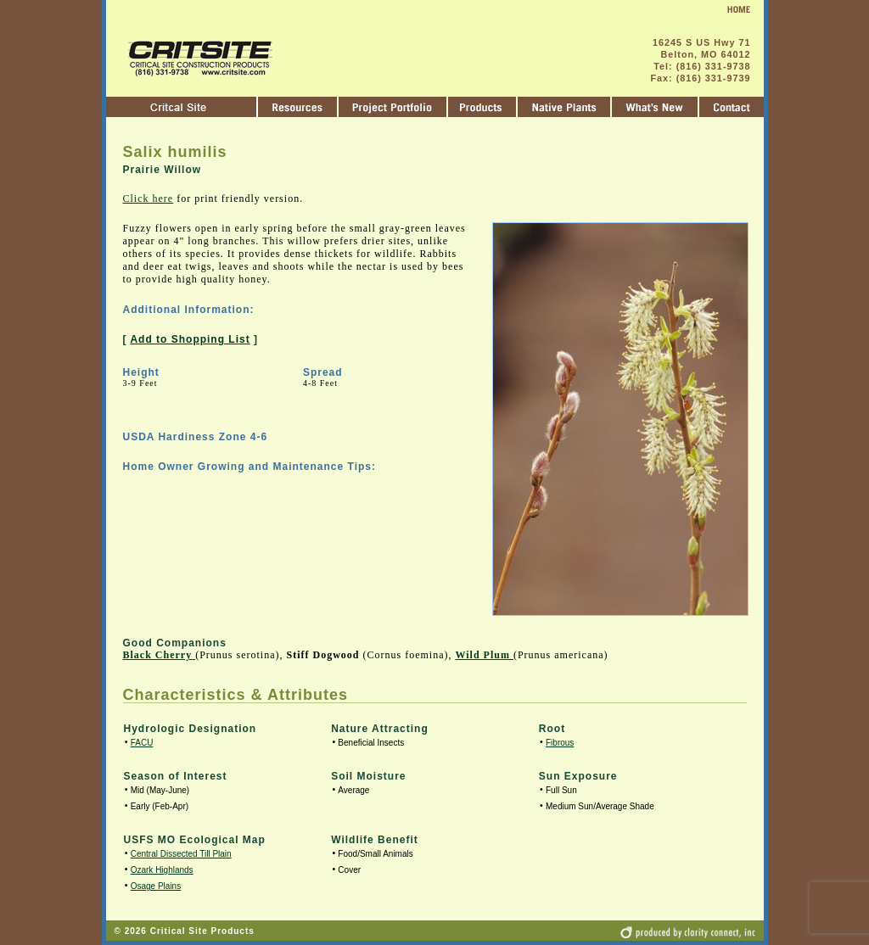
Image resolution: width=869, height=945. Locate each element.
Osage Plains (156, 886)
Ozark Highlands (162, 870)
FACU (142, 742)
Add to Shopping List (189, 339)
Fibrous (560, 742)
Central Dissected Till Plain (181, 853)
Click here (148, 198)
